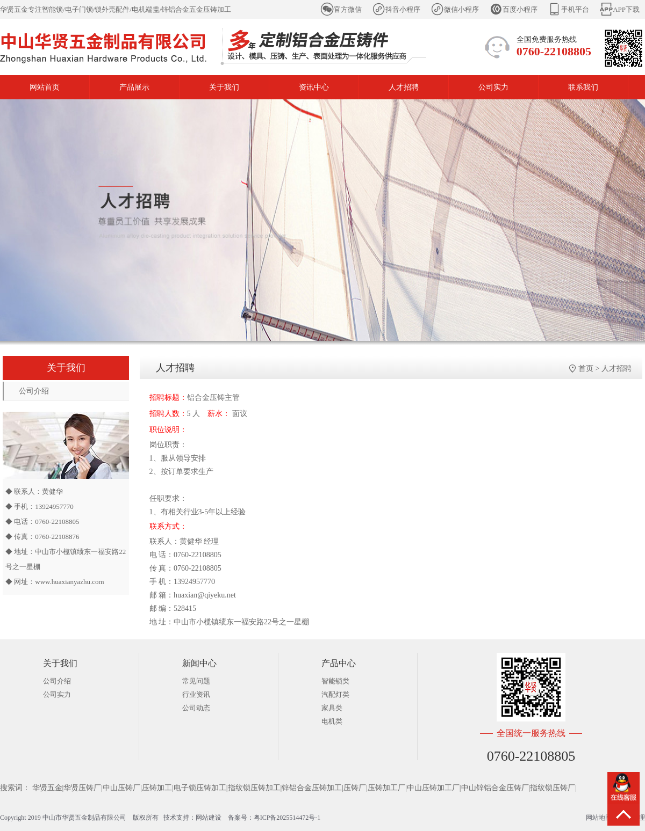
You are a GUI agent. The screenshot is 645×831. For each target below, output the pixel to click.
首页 (585, 369)
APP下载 (626, 9)
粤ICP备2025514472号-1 (287, 817)
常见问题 (196, 681)
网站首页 (45, 87)
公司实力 (493, 87)
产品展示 (134, 87)
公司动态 (196, 708)
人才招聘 (404, 87)
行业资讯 (196, 694)
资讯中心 (314, 87)
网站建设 (208, 817)
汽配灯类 (335, 694)
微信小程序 (461, 9)
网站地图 (599, 817)
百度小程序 (520, 9)
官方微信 (348, 9)
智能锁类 (335, 681)
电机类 (331, 721)
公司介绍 (34, 391)
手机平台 (575, 9)
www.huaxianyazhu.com (69, 582)
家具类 (331, 708)
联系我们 (583, 87)
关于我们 (224, 87)
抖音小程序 (402, 9)
